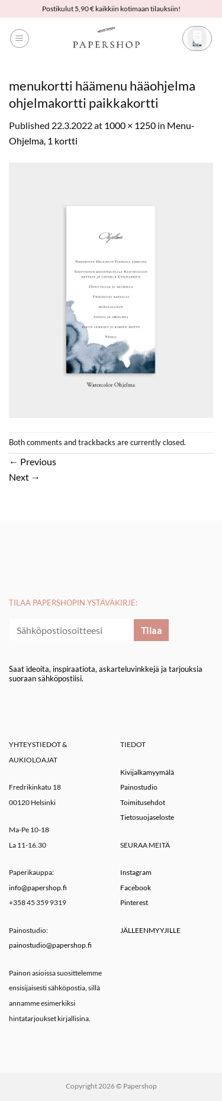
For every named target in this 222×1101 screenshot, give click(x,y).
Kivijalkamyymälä (147, 772)
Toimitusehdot (142, 802)
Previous (32, 461)
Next (24, 476)
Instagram (136, 872)
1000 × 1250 (130, 125)
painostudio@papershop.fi (50, 945)
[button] (19, 38)
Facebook (135, 887)
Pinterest (134, 902)
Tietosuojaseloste (147, 817)
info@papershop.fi (38, 887)
